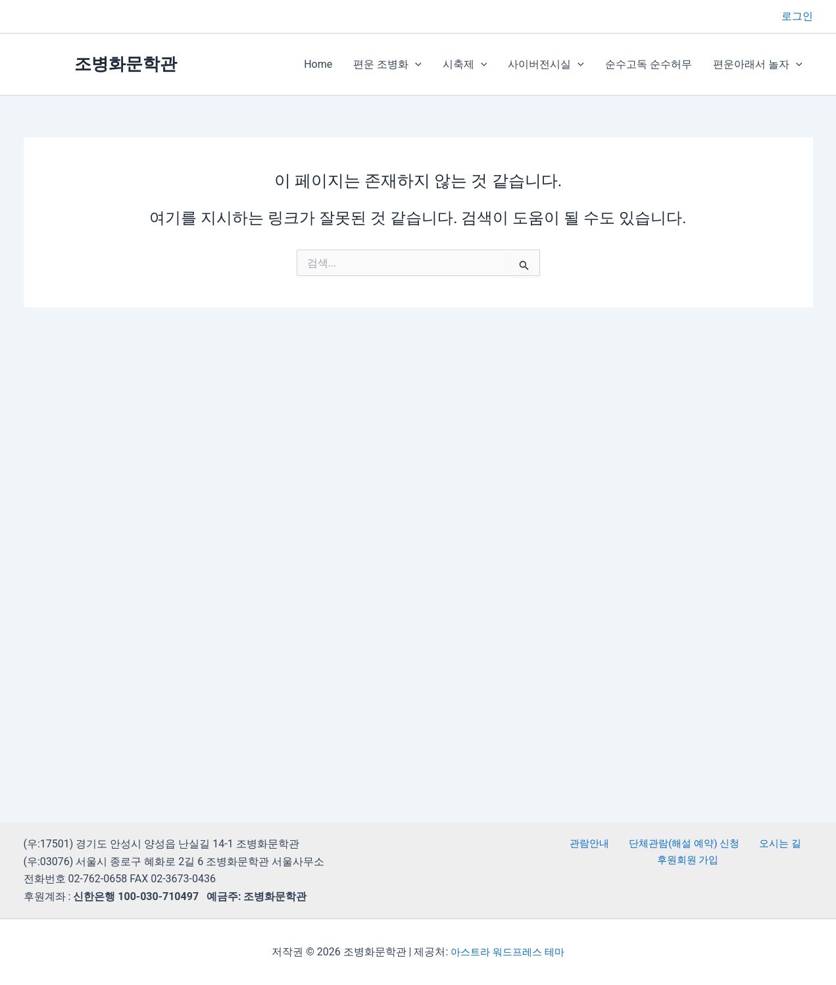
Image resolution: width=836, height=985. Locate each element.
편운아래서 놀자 (757, 64)
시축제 (465, 64)
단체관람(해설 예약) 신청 (682, 844)
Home (318, 64)
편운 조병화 (387, 64)
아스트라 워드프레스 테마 (507, 951)
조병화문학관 (125, 64)
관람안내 (592, 844)
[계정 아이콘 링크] (797, 16)
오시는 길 (774, 844)
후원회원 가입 (689, 861)
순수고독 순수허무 (648, 64)
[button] (415, 64)
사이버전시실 (546, 64)
